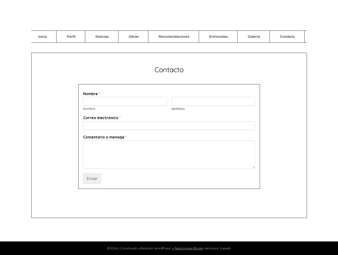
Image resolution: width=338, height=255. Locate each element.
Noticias (102, 36)
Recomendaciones (174, 36)
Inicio (42, 36)
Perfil (71, 36)
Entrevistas (218, 36)
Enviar (92, 178)
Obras (134, 36)
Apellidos (178, 108)
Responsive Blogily (189, 248)
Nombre (91, 93)
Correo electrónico (102, 117)
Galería (254, 36)
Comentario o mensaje (105, 137)
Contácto (287, 36)
